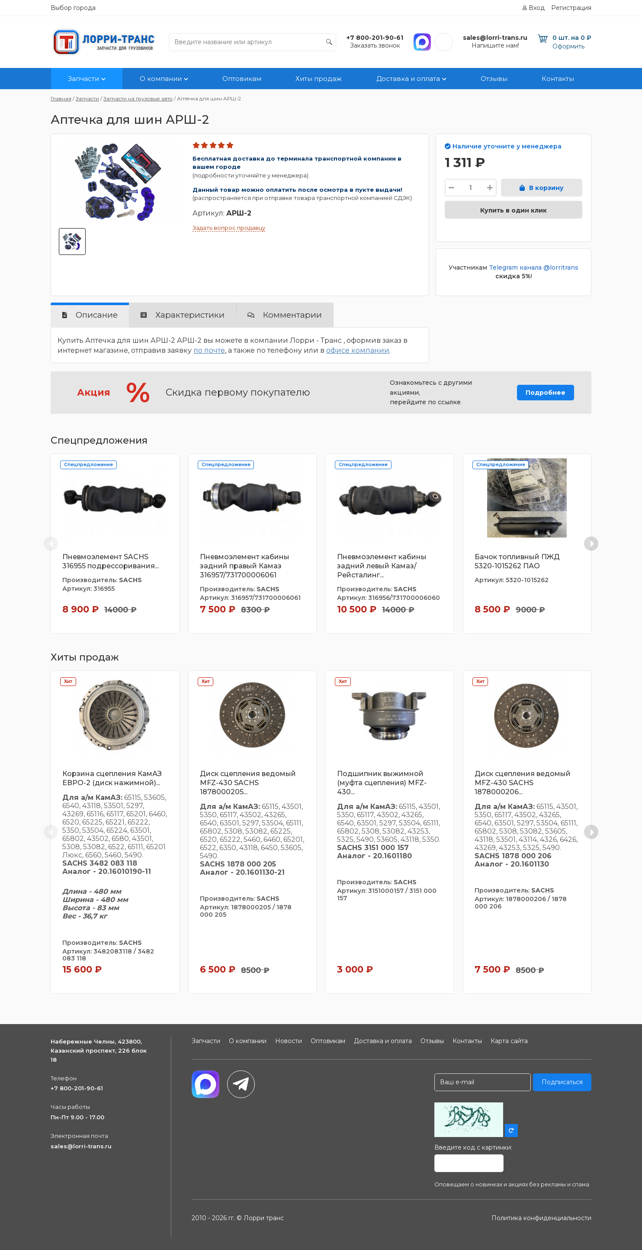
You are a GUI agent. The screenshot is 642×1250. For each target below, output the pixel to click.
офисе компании (357, 350)
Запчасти (83, 78)
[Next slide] (591, 543)
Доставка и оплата (408, 78)
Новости (288, 1041)
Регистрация (571, 8)
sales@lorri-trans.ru (81, 1146)
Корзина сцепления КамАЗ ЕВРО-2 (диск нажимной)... (112, 778)
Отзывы (494, 78)
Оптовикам (241, 78)
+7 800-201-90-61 (77, 1088)
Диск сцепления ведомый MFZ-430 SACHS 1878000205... (248, 783)
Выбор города (73, 7)
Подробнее (545, 392)
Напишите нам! (495, 45)
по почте (209, 350)
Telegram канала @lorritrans (533, 267)
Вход (537, 8)
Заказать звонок (375, 45)
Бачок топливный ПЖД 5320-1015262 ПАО (517, 561)
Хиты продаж (318, 78)
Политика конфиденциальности (541, 1218)
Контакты (558, 78)
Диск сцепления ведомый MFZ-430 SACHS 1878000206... (523, 783)
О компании (161, 78)
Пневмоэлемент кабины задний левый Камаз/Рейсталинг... (382, 566)
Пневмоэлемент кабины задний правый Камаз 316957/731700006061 (244, 566)
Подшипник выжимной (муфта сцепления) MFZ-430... (382, 783)
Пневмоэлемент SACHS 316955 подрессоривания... (110, 561)
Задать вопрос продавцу (229, 227)
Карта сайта (509, 1041)
